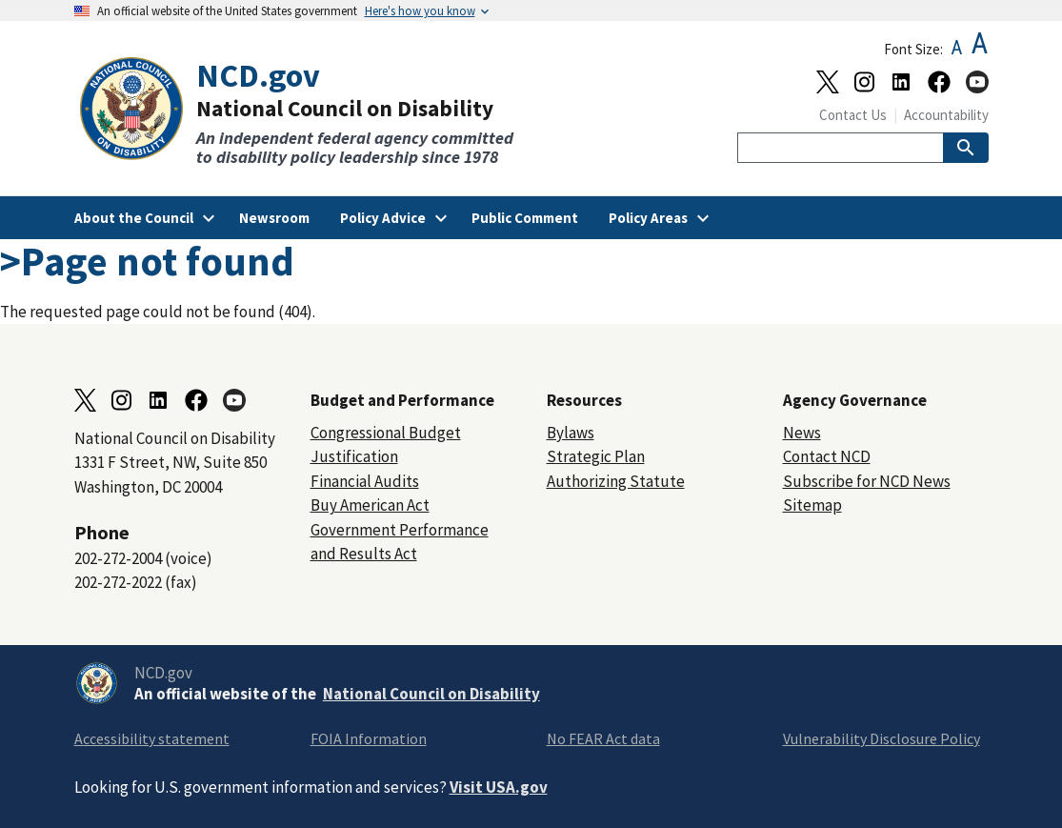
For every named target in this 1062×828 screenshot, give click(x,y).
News (802, 432)
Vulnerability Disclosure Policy (881, 738)
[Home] (302, 111)
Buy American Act (370, 505)
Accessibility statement (152, 738)
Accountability (946, 115)
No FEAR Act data (603, 738)
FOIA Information (369, 738)
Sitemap (812, 505)
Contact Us (853, 115)
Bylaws (570, 432)
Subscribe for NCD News (867, 481)
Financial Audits (365, 481)
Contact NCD (827, 456)
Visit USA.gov (499, 787)
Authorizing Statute (616, 481)
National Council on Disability (431, 693)
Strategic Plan (596, 456)
